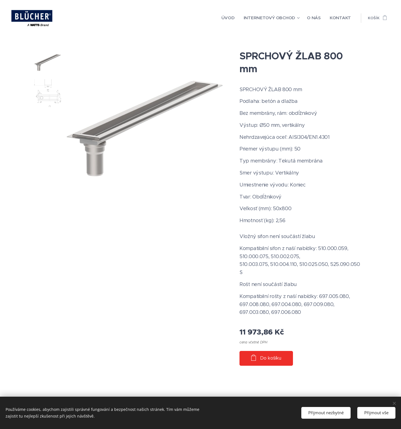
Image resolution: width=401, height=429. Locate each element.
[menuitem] (241, 18)
